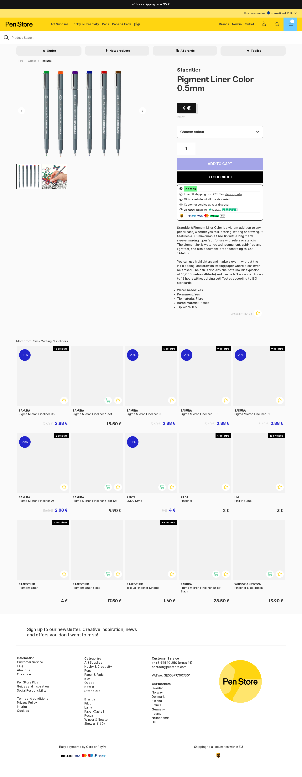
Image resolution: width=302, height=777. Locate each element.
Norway (157, 692)
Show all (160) (94, 724)
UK (154, 722)
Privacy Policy (27, 702)
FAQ (20, 666)
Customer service (254, 13)
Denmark (158, 697)
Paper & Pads (121, 24)
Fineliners (46, 60)
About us (23, 670)
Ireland (157, 713)
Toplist (255, 50)
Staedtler (188, 70)
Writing (32, 60)
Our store (24, 674)
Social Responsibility (31, 690)
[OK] (151, 37)
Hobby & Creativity (85, 24)
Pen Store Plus (27, 682)
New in (237, 24)
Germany (158, 709)
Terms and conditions (32, 698)
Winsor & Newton (96, 719)
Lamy (88, 707)
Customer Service (30, 662)
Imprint (22, 707)
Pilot (87, 703)
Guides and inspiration (33, 686)
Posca (88, 715)
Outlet (249, 24)
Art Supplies (59, 24)
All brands (187, 50)
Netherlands (160, 718)
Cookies (23, 711)
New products (119, 50)
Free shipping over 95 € (151, 4)
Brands (224, 24)
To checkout (220, 177)
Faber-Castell (94, 711)
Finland (157, 701)
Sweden (158, 688)
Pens (105, 24)
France (157, 705)
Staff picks (92, 691)
